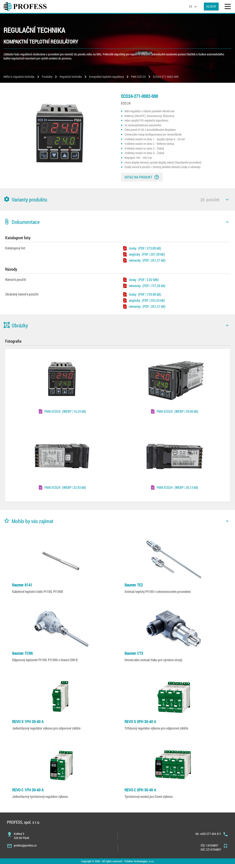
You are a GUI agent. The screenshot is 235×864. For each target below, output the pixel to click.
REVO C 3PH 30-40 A (140, 789)
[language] (193, 6)
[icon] (227, 199)
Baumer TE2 (134, 584)
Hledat (211, 6)
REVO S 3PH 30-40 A (140, 721)
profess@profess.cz (25, 845)
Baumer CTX (134, 653)
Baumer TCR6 (22, 653)
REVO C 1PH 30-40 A (28, 789)
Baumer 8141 (22, 584)
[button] (117, 199)
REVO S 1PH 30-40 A (28, 721)
